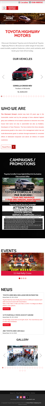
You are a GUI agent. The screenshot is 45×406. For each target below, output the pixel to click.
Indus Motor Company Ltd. (34, 403)
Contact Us (27, 393)
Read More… (6, 308)
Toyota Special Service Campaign (22, 204)
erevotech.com (31, 399)
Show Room (19, 393)
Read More (8, 147)
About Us (12, 393)
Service (33, 393)
